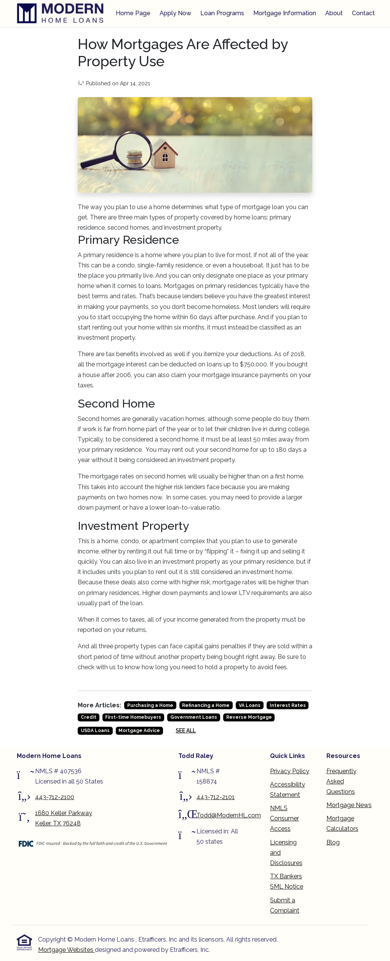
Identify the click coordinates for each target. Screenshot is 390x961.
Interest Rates (288, 705)
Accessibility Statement (287, 789)
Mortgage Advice (139, 730)
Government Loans (193, 717)
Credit (88, 717)
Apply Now (175, 13)
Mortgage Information (284, 13)
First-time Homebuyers (133, 717)
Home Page (133, 13)
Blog (333, 842)
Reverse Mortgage (249, 717)
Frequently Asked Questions (341, 781)
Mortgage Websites (66, 949)
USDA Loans (95, 730)
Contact (363, 13)
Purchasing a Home (150, 705)
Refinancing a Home (206, 705)
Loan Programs (222, 13)
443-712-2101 (216, 797)
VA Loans (250, 705)
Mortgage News (349, 805)
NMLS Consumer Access (284, 818)
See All (186, 731)
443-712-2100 (54, 797)
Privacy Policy (289, 771)
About (334, 13)
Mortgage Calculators (342, 823)
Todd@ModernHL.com (229, 815)
